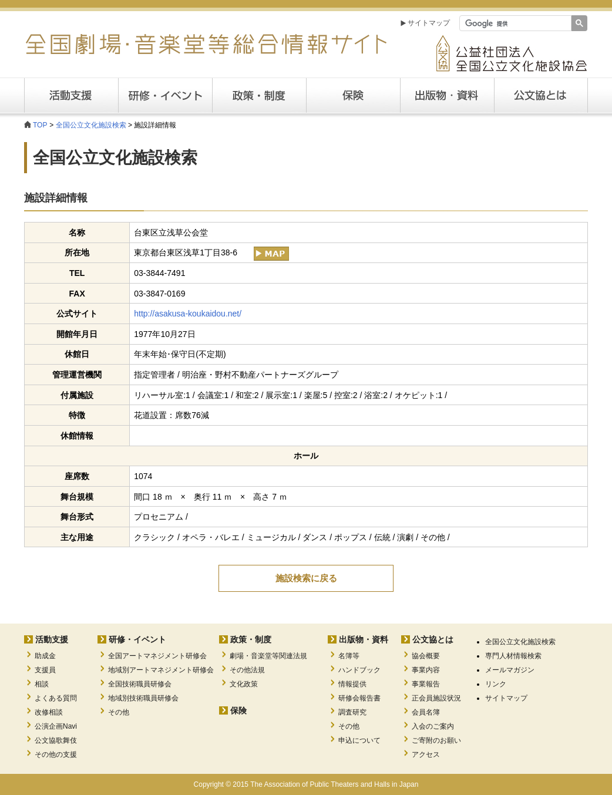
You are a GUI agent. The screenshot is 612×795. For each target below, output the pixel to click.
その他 (118, 712)
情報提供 (352, 684)
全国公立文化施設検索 (91, 125)
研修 (165, 95)
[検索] (514, 23)
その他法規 (247, 670)
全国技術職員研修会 (140, 684)
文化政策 (244, 684)
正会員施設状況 (436, 698)
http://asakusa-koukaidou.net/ (187, 313)
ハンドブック (359, 670)
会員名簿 (426, 712)
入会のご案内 (433, 726)
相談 (42, 684)
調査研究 (352, 712)
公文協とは (587, 95)
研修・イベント (137, 639)
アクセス (426, 754)
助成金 (45, 656)
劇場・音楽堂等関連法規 (268, 656)
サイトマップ (429, 23)
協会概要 (426, 656)
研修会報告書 (359, 698)
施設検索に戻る (306, 578)
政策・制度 (259, 95)
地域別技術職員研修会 (143, 698)
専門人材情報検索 (513, 656)
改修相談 (49, 712)
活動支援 (71, 95)
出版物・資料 (363, 639)
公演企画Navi (56, 726)
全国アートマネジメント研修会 (157, 656)
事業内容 (426, 670)
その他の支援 (56, 754)
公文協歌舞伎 (56, 740)
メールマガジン (509, 670)
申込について (359, 740)
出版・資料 (447, 95)
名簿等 (348, 656)
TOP (40, 125)
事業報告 (426, 684)
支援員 (45, 670)
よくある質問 (56, 698)
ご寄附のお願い (436, 740)
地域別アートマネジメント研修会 (161, 670)
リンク (495, 684)
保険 (353, 95)
